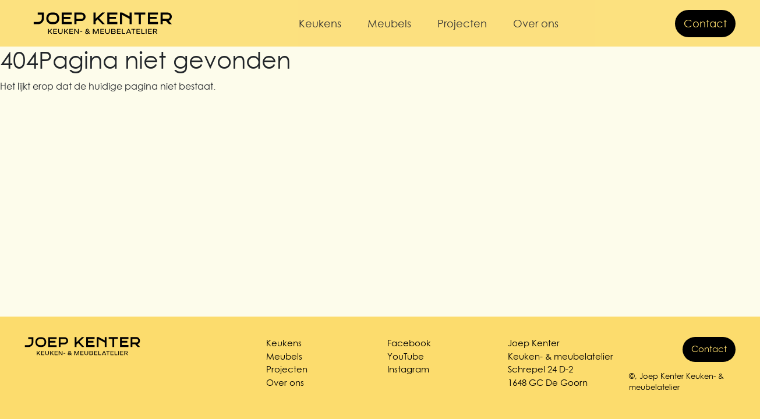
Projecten (462, 23)
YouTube (405, 356)
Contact (705, 23)
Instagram (408, 369)
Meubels (389, 23)
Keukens (320, 23)
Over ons (535, 23)
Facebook (409, 343)
